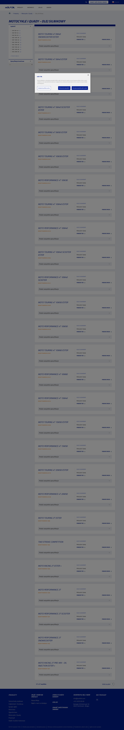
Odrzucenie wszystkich (64, 88)
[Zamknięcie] (88, 75)
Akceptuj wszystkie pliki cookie (80, 88)
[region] (63, 83)
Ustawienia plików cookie (44, 88)
